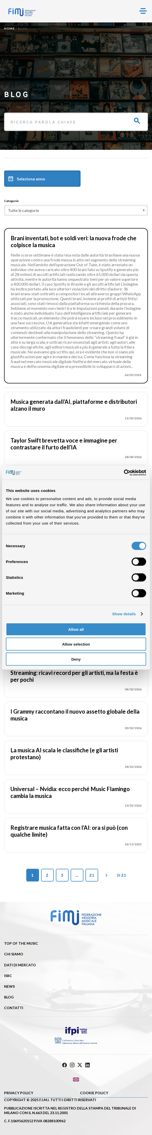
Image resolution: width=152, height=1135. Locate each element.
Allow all (76, 629)
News (9, 986)
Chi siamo (13, 954)
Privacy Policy (18, 1093)
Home (9, 28)
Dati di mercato (20, 965)
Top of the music (21, 943)
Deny (76, 659)
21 (91, 875)
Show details (124, 614)
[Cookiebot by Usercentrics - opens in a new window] (124, 472)
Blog (9, 997)
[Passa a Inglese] (76, 1079)
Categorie (11, 201)
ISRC (8, 975)
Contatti (13, 1008)
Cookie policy (94, 1093)
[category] (76, 210)
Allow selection (76, 644)
